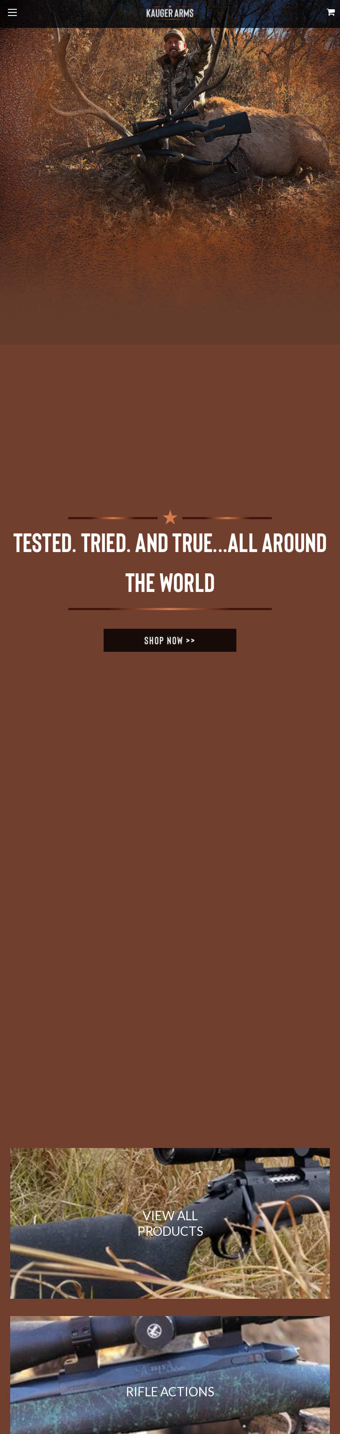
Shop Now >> (170, 640)
